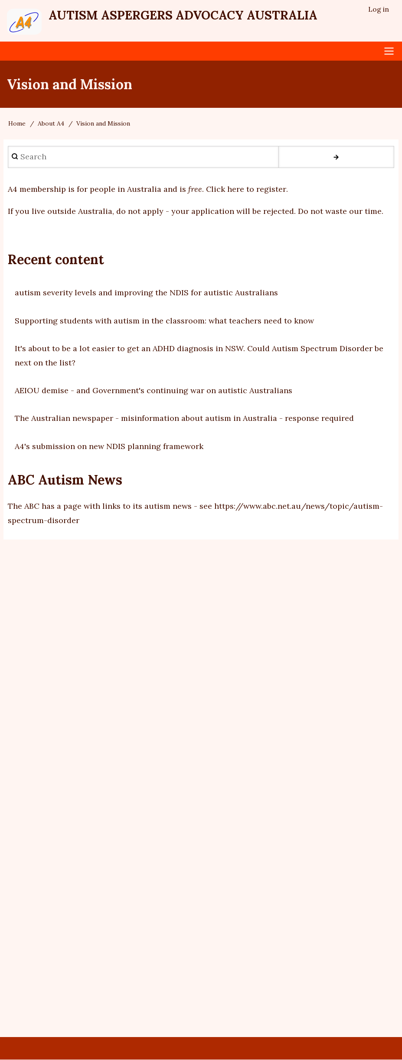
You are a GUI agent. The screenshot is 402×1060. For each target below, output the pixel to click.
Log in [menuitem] (378, 9)
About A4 (51, 124)
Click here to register (246, 189)
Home (17, 124)
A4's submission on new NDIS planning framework (109, 446)
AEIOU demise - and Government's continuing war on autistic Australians (153, 391)
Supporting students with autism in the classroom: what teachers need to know (164, 321)
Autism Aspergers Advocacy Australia (184, 15)
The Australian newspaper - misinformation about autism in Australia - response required (184, 418)
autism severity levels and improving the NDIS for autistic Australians (146, 293)
